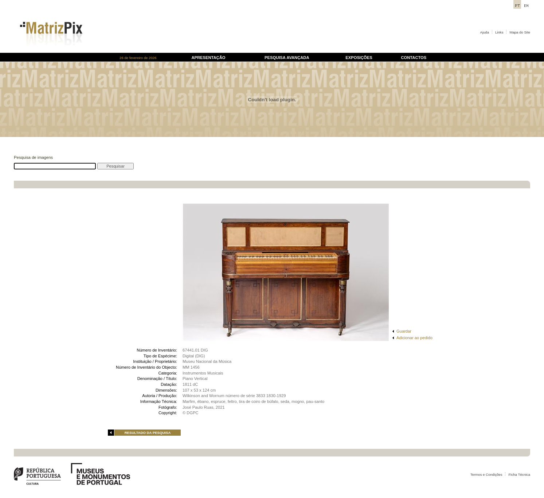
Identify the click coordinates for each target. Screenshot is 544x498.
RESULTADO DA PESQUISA (148, 433)
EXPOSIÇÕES (358, 57)
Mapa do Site (519, 32)
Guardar (403, 331)
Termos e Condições (486, 474)
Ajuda (484, 32)
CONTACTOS (413, 57)
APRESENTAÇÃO (208, 57)
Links (499, 32)
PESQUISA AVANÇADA (287, 57)
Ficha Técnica (519, 474)
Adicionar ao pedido (414, 338)
